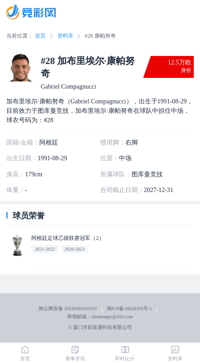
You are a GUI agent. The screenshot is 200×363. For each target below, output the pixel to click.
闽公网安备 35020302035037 (67, 308)
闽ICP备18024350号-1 (129, 308)
